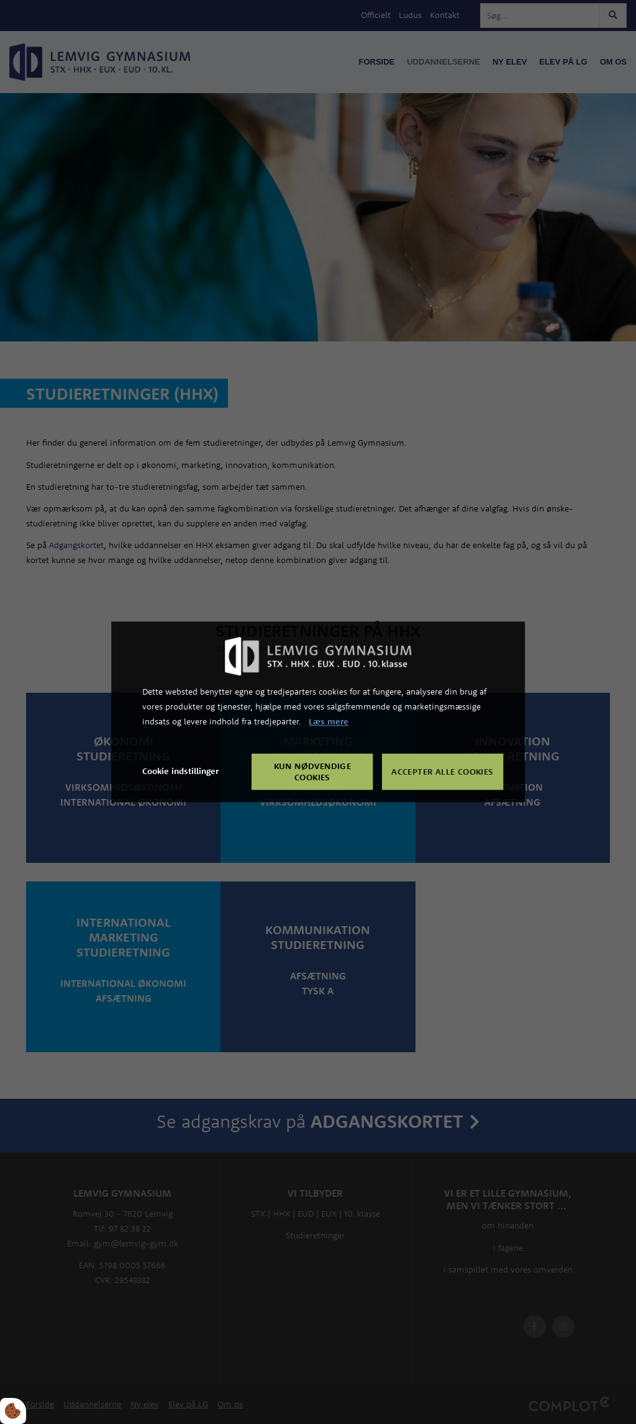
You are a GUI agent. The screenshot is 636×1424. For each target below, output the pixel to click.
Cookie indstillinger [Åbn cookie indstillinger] (180, 771)
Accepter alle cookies (442, 772)
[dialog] (318, 711)
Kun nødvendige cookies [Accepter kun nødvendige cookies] (313, 772)
